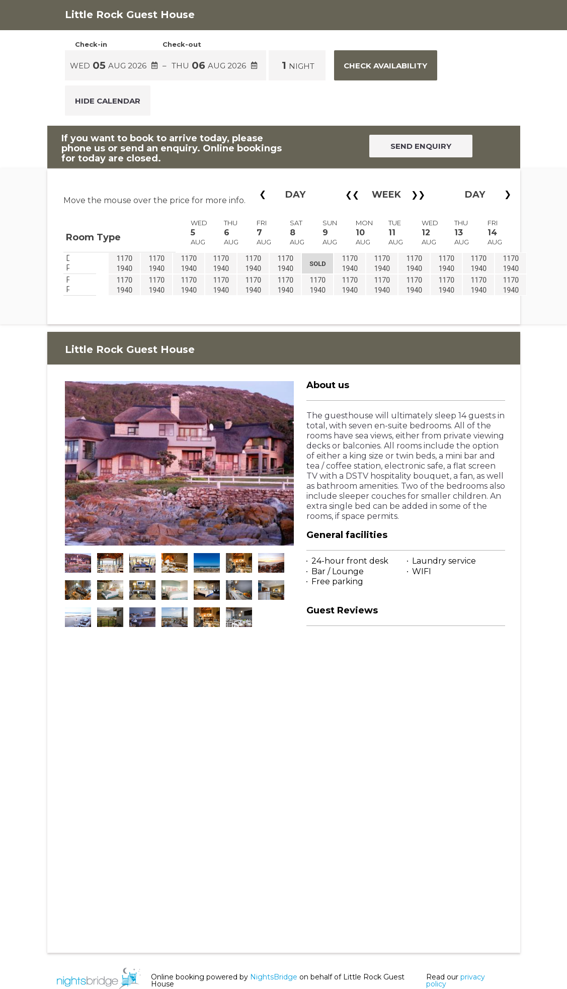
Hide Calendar (107, 101)
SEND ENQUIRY (420, 146)
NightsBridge (273, 976)
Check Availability (385, 65)
